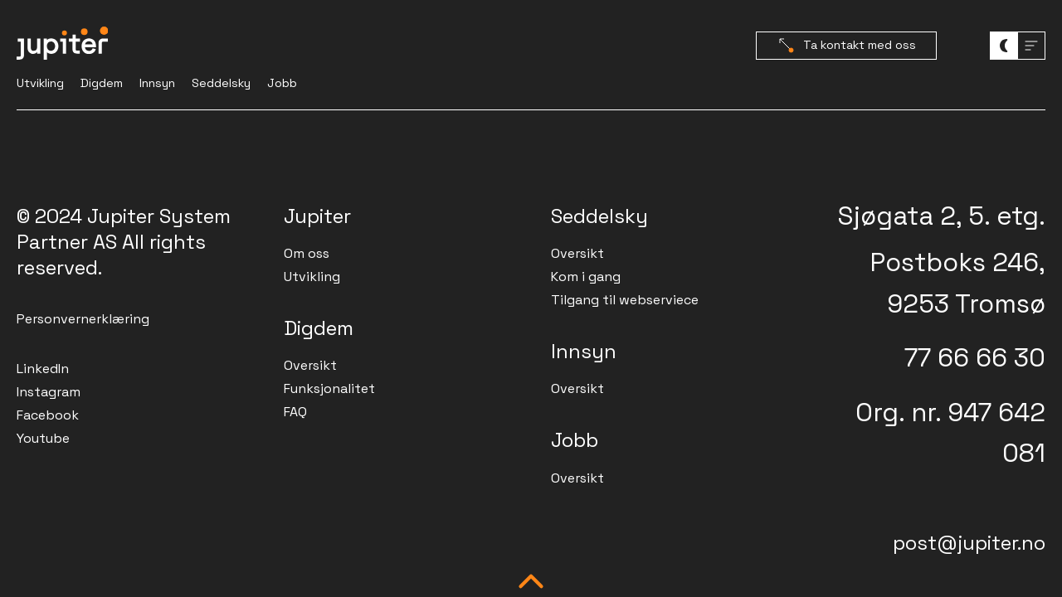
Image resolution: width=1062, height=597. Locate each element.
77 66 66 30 (974, 357)
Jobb (282, 82)
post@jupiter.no (969, 543)
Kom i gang (586, 276)
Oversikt (310, 365)
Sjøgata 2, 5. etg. (941, 215)
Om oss (306, 253)
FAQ (295, 411)
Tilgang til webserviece (625, 299)
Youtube (43, 438)
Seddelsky (221, 82)
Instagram (48, 391)
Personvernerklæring (83, 319)
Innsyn (157, 82)
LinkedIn (43, 368)
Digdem (101, 82)
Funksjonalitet (329, 388)
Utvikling (40, 82)
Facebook (48, 415)
